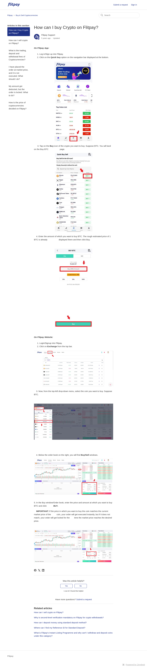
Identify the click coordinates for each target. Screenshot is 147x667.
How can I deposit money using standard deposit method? (60, 622)
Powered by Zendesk (135, 664)
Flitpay (10, 15)
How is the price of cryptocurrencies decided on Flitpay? (17, 105)
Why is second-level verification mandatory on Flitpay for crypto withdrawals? (69, 617)
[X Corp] (39, 570)
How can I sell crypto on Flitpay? (18, 42)
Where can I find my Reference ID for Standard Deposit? (59, 628)
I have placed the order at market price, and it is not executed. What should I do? (18, 73)
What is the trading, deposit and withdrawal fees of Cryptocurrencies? (17, 55)
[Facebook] (35, 570)
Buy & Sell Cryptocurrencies (27, 15)
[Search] (119, 15)
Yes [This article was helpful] (66, 586)
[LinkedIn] (43, 570)
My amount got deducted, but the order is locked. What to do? (18, 91)
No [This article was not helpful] (81, 586)
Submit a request (120, 5)
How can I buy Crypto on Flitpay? (18, 31)
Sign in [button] (134, 5)
